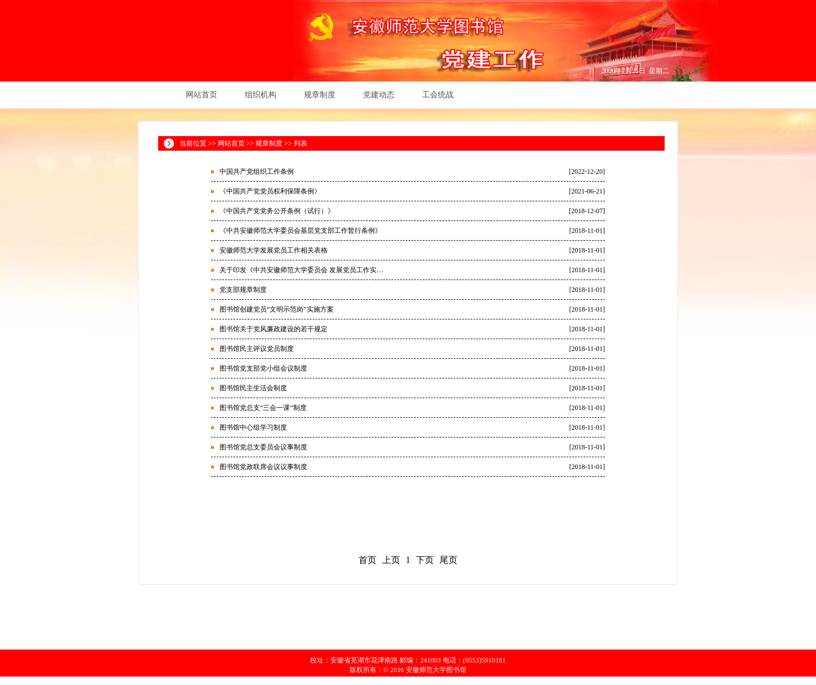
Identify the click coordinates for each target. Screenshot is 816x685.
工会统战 (438, 95)
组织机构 (260, 95)
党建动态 (378, 95)
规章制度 (319, 95)
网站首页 (201, 95)
